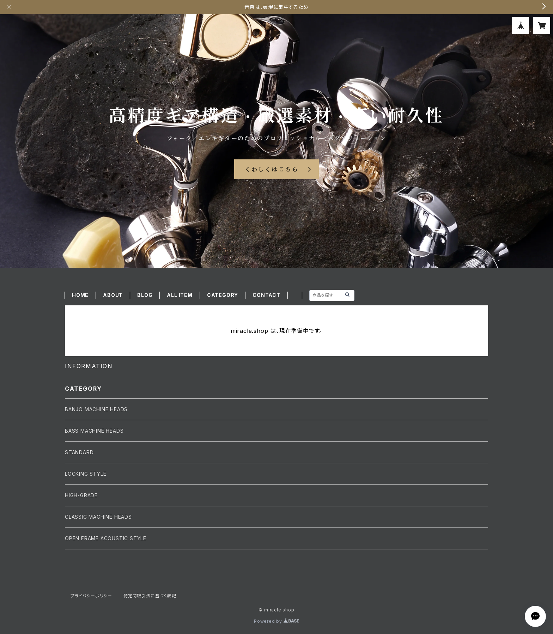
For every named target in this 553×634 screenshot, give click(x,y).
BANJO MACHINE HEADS (96, 409)
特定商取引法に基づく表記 (149, 595)
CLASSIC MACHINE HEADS (98, 517)
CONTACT (266, 295)
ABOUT (113, 295)
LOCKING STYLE (85, 474)
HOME (80, 295)
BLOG (144, 295)
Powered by (276, 621)
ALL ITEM (179, 295)
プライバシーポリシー (91, 595)
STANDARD (79, 452)
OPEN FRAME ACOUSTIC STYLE (105, 538)
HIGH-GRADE (81, 495)
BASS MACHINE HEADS (94, 431)
